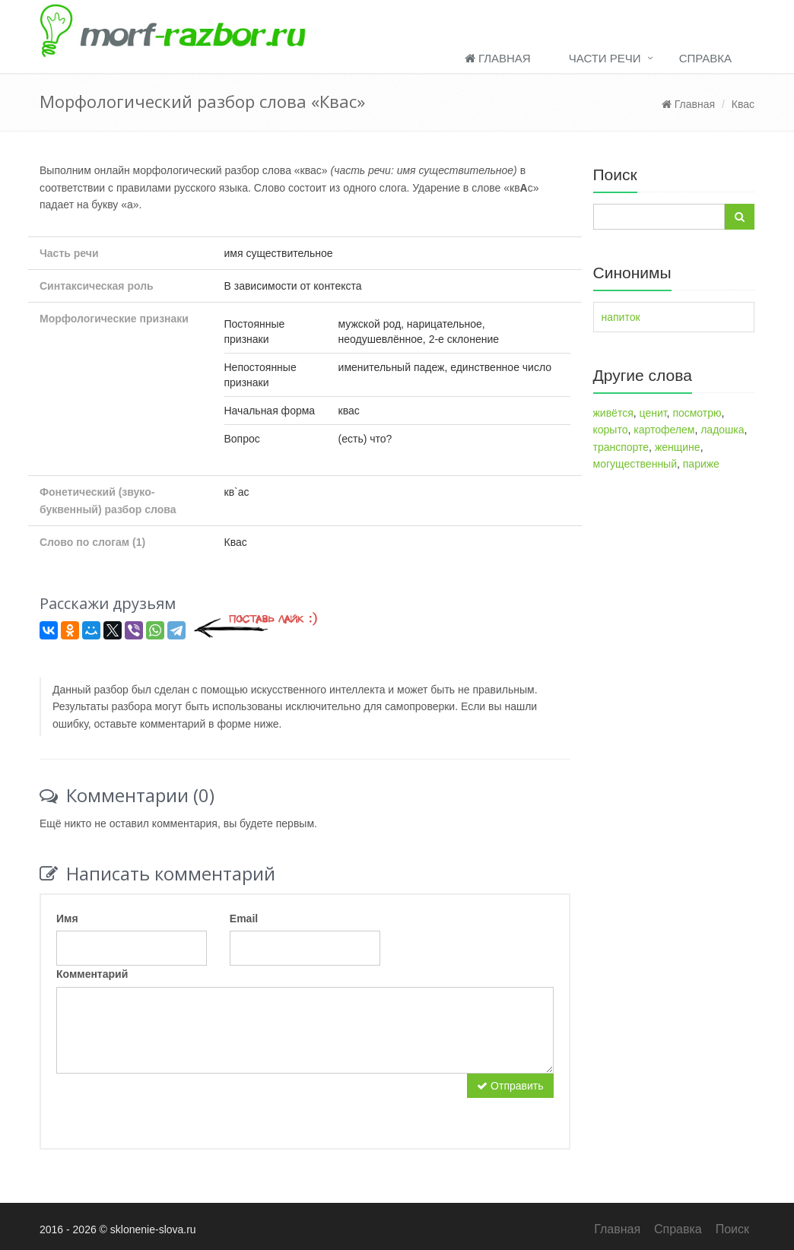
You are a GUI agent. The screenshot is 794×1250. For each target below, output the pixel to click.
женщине (677, 447)
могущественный (635, 464)
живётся (613, 413)
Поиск (732, 1229)
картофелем (664, 430)
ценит (653, 413)
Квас (743, 104)
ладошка (722, 430)
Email (244, 918)
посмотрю (696, 413)
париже (701, 464)
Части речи (605, 58)
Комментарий (92, 974)
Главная (498, 58)
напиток (621, 317)
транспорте (621, 447)
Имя (67, 918)
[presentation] (171, 1103)
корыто (610, 430)
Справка (705, 58)
